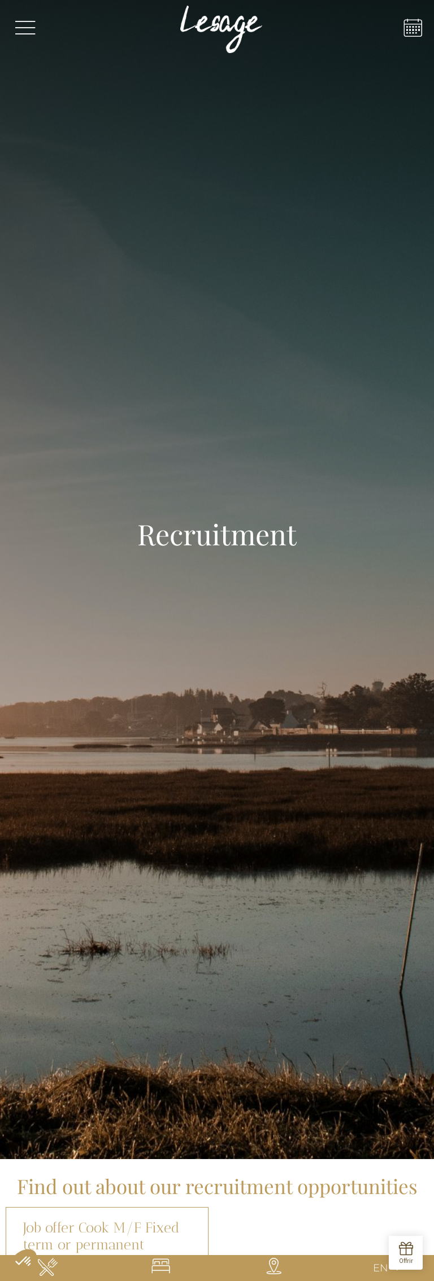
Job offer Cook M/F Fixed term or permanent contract (101, 1244)
